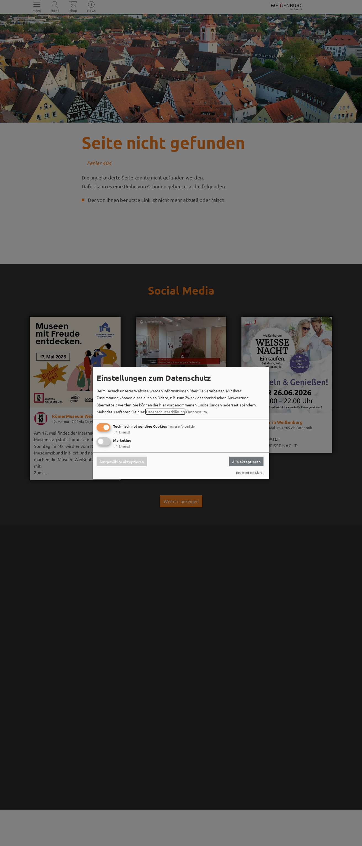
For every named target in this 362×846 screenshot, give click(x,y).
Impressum (197, 411)
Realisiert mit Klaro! (249, 472)
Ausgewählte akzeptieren (121, 461)
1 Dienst (122, 431)
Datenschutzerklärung (165, 411)
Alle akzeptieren (246, 461)
